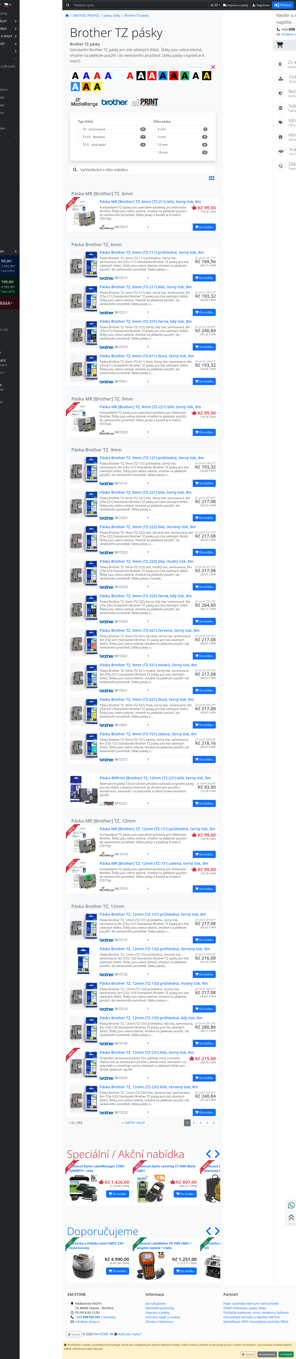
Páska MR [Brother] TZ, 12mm (103, 821)
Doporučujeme (103, 1231)
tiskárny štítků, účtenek (31, 128)
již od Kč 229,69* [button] (205, 327)
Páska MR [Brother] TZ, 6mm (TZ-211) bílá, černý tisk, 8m (150, 201)
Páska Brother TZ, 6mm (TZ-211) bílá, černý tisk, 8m (146, 286)
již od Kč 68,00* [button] (206, 783)
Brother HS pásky (28, 167)
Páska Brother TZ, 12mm (97, 906)
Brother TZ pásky (28, 174)
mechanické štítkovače (31, 105)
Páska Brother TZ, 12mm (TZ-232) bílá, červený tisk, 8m (149, 1086)
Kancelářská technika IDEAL (269, 1322)
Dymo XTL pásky (28, 221)
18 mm (163, 152)
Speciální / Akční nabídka (125, 1154)
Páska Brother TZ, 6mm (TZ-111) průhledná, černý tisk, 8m (152, 252)
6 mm (162, 129)
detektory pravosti (28, 74)
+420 (28, 1343)
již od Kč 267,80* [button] (205, 1023)
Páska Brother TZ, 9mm (96, 450)
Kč (214, 5)
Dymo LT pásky (27, 205)
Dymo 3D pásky (27, 182)
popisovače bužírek (28, 120)
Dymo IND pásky (28, 198)
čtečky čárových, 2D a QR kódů (36, 66)
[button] (211, 178)
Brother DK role (27, 159)
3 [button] (200, 1123)
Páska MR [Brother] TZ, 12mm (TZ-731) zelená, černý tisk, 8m (154, 863)
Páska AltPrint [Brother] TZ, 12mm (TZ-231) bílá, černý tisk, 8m (155, 777)
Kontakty (109, 1317)
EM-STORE (101, 1334)
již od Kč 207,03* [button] (205, 498)
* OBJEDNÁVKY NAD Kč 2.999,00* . (35, 265)
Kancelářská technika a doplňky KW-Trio (251, 1317)
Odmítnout (267, 1354)
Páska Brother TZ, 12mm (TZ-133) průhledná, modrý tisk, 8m (154, 983)
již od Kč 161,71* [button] (205, 258)
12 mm (163, 145)
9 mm (162, 137)
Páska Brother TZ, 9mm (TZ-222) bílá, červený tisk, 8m (148, 526)
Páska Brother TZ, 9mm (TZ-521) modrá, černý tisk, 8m (148, 664)
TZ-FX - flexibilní (94, 137)
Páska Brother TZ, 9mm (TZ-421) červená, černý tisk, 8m (149, 630)
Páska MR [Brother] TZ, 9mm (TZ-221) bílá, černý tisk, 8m (150, 406)
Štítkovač (34, 303)
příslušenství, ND (27, 244)
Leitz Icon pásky (27, 229)
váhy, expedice (25, 236)
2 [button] (194, 1123)
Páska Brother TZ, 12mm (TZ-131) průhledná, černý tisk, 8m (153, 914)
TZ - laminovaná (94, 129)
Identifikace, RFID (235, 1322)
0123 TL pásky (26, 143)
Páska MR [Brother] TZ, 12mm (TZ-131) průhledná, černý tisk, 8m (157, 828)
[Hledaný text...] (140, 5)
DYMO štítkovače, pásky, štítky (244, 1308)
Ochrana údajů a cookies (163, 1317)
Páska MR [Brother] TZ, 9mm (102, 399)
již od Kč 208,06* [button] (205, 739)
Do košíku (118, 1194)
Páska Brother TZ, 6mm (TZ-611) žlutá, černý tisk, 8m (147, 355)
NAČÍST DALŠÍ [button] (133, 1123)
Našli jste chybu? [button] (129, 1334)
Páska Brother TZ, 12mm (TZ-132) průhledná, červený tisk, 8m (155, 948)
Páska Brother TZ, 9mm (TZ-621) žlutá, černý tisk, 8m (147, 699)
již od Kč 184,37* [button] (205, 292)
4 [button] (207, 1123)
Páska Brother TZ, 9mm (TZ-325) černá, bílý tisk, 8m (146, 595)
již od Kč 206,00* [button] (205, 954)
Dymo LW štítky (27, 213)
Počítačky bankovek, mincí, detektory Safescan (256, 1313)
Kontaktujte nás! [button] (281, 34)
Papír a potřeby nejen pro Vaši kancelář (251, 1303)
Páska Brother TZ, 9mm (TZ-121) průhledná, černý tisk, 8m (152, 457)
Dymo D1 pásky (27, 190)
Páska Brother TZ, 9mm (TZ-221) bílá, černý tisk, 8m (146, 492)
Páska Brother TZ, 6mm (96, 244)
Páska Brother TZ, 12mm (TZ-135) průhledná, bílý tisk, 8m (151, 1017)
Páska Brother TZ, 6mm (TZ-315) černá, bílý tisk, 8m (146, 321)
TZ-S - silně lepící (94, 145)
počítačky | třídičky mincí (32, 90)
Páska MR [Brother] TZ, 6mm (102, 193)
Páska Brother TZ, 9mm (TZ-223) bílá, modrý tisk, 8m (146, 561)
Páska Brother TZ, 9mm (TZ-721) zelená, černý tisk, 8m (148, 733)
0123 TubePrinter (28, 151)
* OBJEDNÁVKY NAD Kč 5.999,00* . (35, 286)
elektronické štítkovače (31, 97)
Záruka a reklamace (159, 1322)
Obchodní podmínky (160, 1308)
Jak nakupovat (155, 1303)
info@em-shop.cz (28, 1347)
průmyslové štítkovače (30, 113)
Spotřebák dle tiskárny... (32, 13)
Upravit (248, 1354)
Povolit (286, 1354)
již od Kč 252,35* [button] (205, 601)
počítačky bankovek (29, 82)
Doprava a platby (158, 1313)
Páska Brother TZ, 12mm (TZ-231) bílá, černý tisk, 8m (147, 1052)
